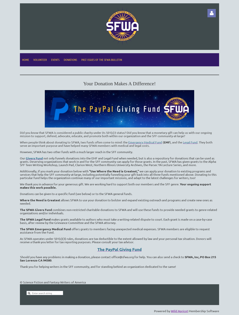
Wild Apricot (179, 311)
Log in (211, 13)
